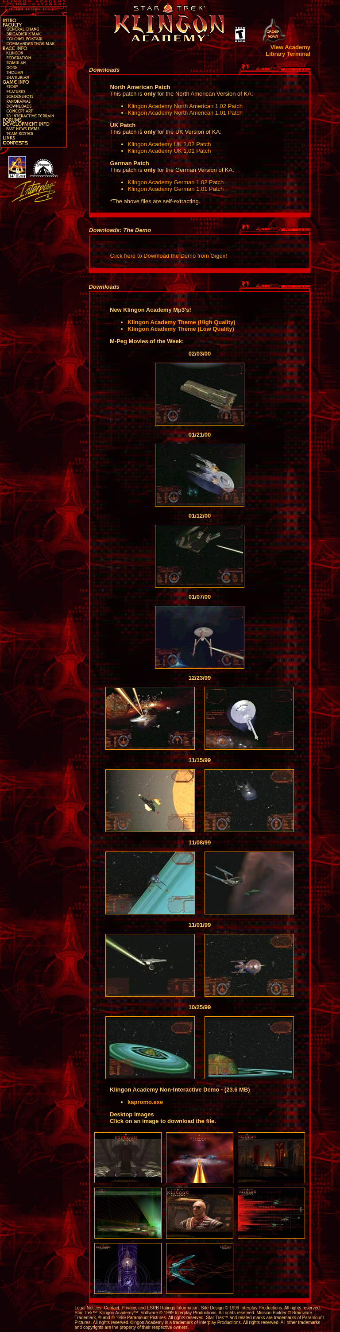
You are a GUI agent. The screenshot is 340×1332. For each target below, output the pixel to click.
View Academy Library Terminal (288, 50)
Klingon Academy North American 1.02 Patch (185, 106)
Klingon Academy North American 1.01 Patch (185, 112)
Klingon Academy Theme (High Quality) (182, 322)
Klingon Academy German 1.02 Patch (176, 182)
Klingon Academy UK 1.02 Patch (169, 144)
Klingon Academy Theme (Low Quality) (181, 328)
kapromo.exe (145, 1102)
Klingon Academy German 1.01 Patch (176, 189)
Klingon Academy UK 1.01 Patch (169, 150)
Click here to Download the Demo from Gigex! (168, 255)
